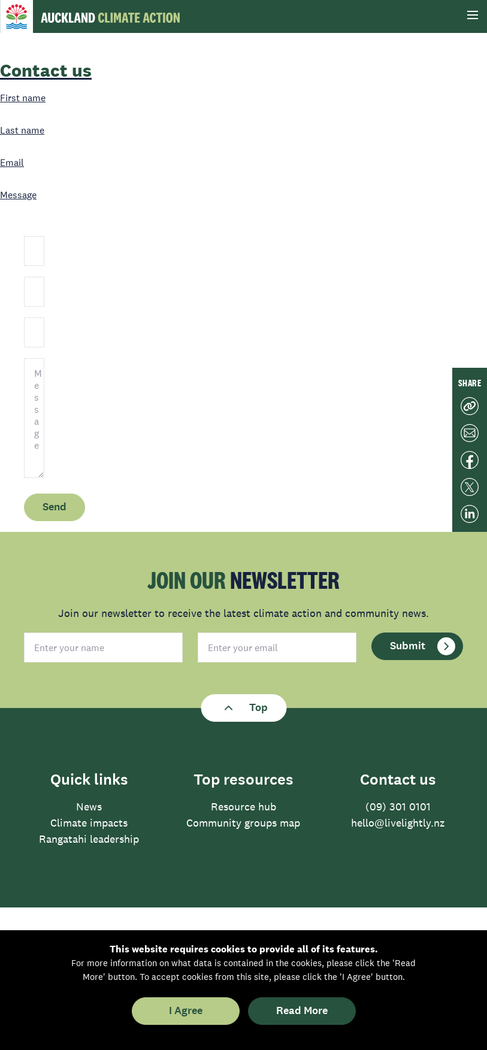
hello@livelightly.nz (397, 823)
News (89, 806)
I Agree (185, 1011)
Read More (302, 1011)
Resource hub (243, 806)
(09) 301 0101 (398, 806)
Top (243, 708)
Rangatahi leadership (89, 839)
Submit (422, 646)
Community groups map (243, 823)
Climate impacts (89, 823)
